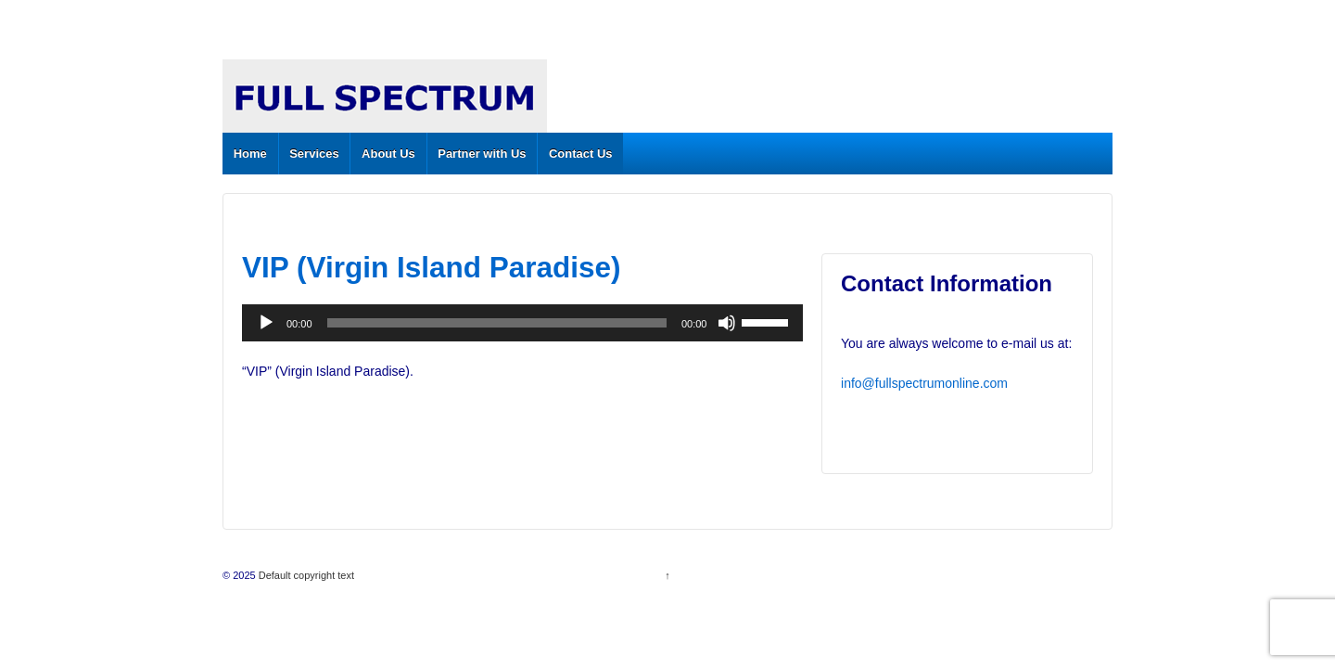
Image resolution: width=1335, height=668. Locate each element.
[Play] (266, 323)
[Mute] (727, 323)
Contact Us (581, 154)
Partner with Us (482, 154)
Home (250, 154)
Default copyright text (305, 575)
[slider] (497, 323)
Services (314, 154)
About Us (388, 154)
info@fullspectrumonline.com (924, 383)
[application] (522, 322)
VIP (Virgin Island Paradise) (431, 267)
